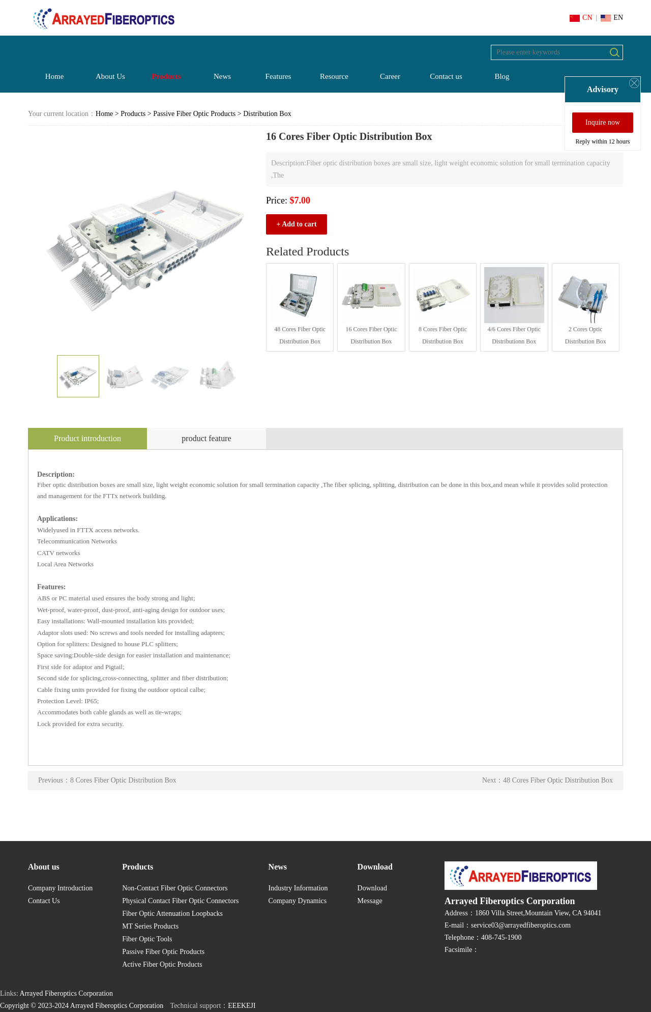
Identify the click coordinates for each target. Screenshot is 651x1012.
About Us (110, 76)
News (222, 76)
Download (372, 888)
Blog (501, 76)
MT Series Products (150, 926)
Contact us (446, 76)
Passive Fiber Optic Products (194, 114)
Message (370, 901)
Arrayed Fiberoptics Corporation (66, 993)
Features (278, 76)
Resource (334, 76)
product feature (206, 438)
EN (612, 17)
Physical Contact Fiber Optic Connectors (180, 901)
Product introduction (87, 438)
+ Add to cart (296, 224)
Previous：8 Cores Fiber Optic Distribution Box (107, 780)
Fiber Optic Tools (147, 939)
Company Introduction (60, 888)
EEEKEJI (241, 1005)
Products (166, 76)
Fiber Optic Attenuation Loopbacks (172, 913)
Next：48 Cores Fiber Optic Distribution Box (547, 780)
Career (390, 76)
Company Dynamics (298, 901)
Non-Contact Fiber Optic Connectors (174, 888)
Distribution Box (267, 114)
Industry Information (298, 888)
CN (581, 17)
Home (54, 76)
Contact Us (44, 901)
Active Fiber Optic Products (162, 964)
